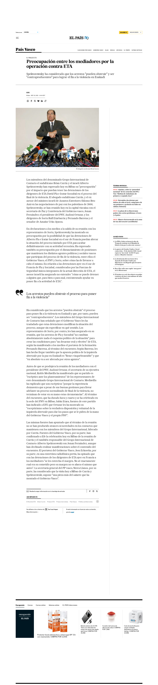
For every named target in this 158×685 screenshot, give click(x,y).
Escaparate (20, 605)
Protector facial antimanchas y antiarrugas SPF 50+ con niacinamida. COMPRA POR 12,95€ (56, 636)
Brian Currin (41, 502)
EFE (28, 93)
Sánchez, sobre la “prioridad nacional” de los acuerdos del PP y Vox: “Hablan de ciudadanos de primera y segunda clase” (126, 193)
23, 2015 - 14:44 (38, 95)
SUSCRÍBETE (123, 32)
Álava (107, 50)
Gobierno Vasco (98, 50)
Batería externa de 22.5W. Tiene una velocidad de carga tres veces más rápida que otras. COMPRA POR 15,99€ (90, 629)
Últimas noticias (137, 50)
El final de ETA (31, 502)
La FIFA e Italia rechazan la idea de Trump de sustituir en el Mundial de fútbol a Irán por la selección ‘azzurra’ (128, 243)
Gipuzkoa (119, 50)
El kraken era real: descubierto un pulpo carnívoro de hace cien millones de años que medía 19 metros (128, 276)
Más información (32, 512)
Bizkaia (112, 50)
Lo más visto (118, 236)
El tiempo (127, 50)
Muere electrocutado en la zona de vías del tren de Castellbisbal (127, 221)
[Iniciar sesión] (135, 32)
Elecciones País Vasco (85, 50)
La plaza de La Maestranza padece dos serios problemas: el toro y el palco (127, 213)
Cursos (30, 605)
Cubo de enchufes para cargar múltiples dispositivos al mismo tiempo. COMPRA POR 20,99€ (131, 629)
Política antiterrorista (85, 502)
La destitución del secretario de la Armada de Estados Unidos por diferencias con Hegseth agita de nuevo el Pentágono (128, 261)
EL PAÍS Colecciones (70, 605)
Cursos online (41, 605)
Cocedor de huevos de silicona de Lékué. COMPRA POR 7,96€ (111, 627)
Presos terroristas (62, 502)
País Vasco (25, 49)
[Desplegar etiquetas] (97, 501)
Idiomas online (54, 605)
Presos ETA (51, 502)
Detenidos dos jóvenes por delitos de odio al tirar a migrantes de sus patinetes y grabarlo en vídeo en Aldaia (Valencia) (127, 203)
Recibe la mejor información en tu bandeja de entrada (47, 491)
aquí (72, 512)
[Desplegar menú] (17, 38)
